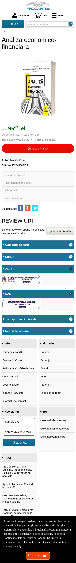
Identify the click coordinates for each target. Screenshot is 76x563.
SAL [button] (8, 293)
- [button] (71, 269)
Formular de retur (50, 392)
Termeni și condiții (12, 352)
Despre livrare (10, 384)
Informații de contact (14, 400)
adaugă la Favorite (15, 175)
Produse (13, 23)
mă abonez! (19, 442)
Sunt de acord (38, 556)
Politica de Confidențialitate (18, 368)
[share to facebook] (20, 208)
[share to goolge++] (28, 208)
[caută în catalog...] (46, 24)
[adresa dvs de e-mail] (19, 432)
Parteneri (45, 384)
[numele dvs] (19, 421)
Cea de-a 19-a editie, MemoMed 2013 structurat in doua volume (17, 498)
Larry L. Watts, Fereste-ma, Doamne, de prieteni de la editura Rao (18, 513)
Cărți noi (45, 352)
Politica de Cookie (12, 360)
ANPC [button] (9, 268)
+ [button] (71, 245)
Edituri (44, 368)
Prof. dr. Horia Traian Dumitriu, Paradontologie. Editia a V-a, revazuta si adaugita (17, 471)
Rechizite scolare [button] (17, 331)
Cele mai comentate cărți (54, 428)
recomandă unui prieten (18, 182)
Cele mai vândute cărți (53, 420)
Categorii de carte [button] (17, 244)
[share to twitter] (35, 208)
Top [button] (45, 411)
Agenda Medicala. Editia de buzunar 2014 (18, 486)
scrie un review (13, 198)
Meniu (58, 15)
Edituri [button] (9, 256)
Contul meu (20, 15)
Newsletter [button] (12, 411)
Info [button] (7, 343)
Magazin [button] (48, 343)
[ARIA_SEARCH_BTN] (71, 24)
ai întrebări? (11, 190)
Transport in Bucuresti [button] (20, 319)
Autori (43, 376)
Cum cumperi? (11, 376)
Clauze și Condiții (35, 537)
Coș (41, 15)
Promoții (45, 360)
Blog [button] (8, 458)
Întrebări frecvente (13, 392)
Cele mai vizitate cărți (52, 436)
